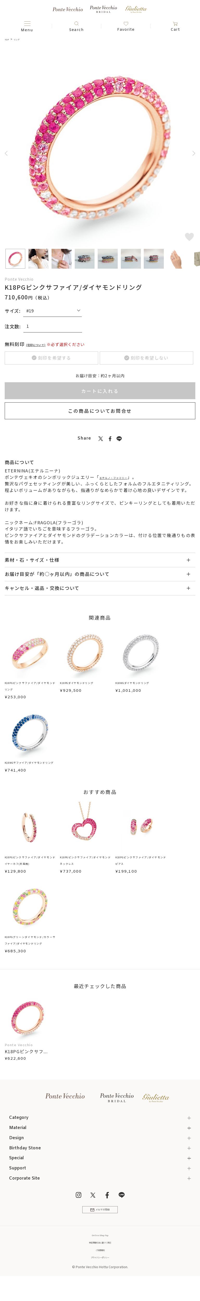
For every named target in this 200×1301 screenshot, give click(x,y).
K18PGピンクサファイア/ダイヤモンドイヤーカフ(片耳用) (30, 873)
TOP (8, 39)
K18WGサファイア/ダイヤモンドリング (30, 768)
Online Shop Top (100, 1253)
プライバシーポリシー (100, 1276)
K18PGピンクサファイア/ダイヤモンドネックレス (85, 873)
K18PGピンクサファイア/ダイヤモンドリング (30, 688)
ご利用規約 (100, 1268)
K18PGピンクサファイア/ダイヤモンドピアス (140, 870)
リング (21, 39)
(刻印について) (43, 344)
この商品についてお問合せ (100, 412)
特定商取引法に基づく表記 (100, 1261)
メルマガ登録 (100, 1226)
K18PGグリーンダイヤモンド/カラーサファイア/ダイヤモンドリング (30, 953)
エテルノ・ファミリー (123, 479)
